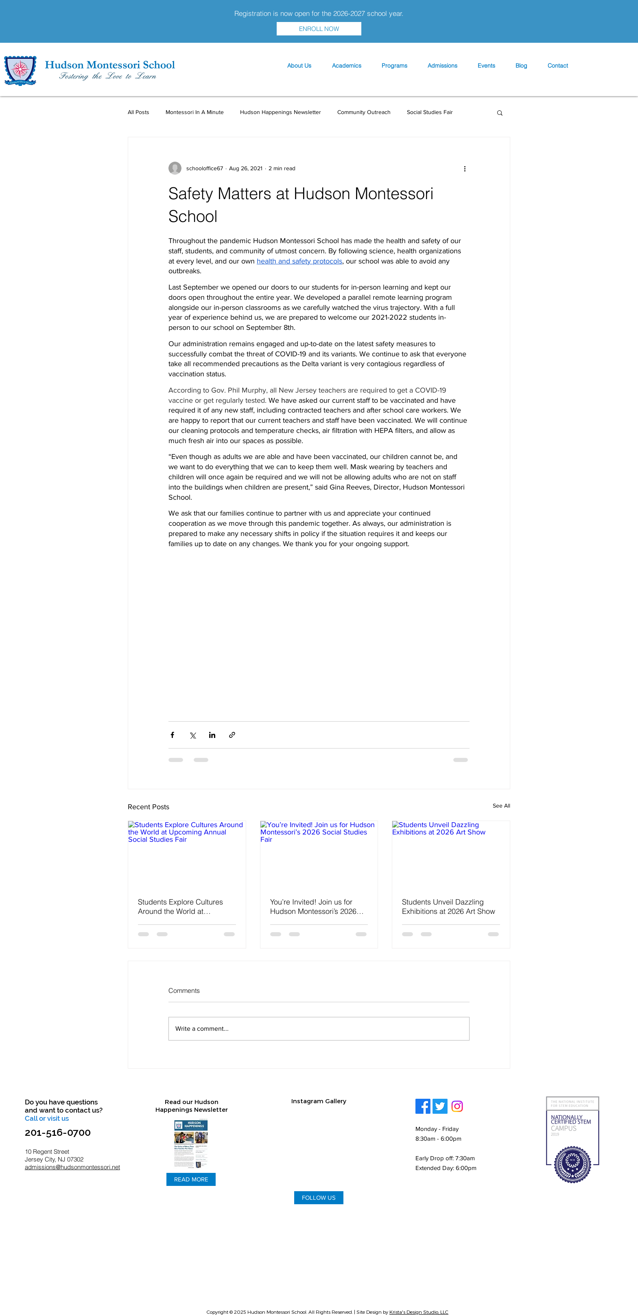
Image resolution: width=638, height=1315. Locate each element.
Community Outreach (364, 112)
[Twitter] (440, 1106)
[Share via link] (232, 735)
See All (501, 805)
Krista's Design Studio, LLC (418, 1312)
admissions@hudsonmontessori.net (72, 1167)
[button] (299, 65)
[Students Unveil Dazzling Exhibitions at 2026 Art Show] (451, 854)
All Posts (138, 112)
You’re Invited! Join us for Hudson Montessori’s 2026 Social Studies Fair (313, 906)
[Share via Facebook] (172, 735)
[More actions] (465, 168)
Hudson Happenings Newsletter (280, 112)
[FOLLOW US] (318, 1197)
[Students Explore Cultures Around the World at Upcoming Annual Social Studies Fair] (187, 854)
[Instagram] (457, 1106)
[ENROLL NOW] (319, 28)
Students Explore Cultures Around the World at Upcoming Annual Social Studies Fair (180, 906)
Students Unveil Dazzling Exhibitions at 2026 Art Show (448, 906)
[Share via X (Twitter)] (192, 735)
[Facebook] (422, 1106)
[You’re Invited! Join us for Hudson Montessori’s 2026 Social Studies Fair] (319, 854)
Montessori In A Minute (195, 112)
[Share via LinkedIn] (212, 735)
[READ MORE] (191, 1179)
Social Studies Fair (430, 112)
